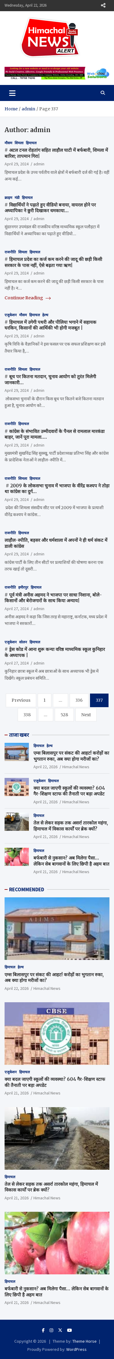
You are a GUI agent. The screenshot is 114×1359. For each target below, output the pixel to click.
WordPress (76, 1349)
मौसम (8, 143)
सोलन (23, 642)
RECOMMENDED (26, 889)
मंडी (17, 197)
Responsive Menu (103, 5)
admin (38, 164)
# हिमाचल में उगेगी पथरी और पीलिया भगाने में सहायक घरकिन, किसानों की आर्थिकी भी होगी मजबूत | (50, 325)
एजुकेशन (11, 315)
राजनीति (10, 252)
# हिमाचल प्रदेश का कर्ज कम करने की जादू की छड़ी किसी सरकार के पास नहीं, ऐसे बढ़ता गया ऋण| (53, 262)
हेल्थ (45, 315)
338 (27, 714)
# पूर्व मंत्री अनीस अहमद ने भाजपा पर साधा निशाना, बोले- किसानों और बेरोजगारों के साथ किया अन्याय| (53, 598)
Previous (21, 700)
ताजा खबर (19, 735)
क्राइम (8, 197)
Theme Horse (84, 1341)
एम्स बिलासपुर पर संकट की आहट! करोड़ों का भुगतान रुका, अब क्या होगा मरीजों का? (71, 756)
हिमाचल (31, 143)
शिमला (19, 143)
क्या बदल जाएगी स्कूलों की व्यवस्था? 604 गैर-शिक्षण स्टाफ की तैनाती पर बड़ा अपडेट (69, 791)
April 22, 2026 (45, 766)
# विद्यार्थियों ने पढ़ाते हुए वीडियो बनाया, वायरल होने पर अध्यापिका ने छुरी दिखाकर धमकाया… (50, 208)
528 (64, 714)
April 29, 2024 (17, 164)
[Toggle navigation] (12, 93)
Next (86, 714)
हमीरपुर (23, 587)
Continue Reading (28, 297)
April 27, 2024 (17, 608)
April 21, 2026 (45, 802)
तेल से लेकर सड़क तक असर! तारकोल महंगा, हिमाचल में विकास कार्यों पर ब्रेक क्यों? (70, 826)
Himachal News (75, 766)
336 (79, 700)
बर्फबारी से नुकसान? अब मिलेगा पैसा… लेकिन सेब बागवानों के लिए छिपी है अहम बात (71, 861)
